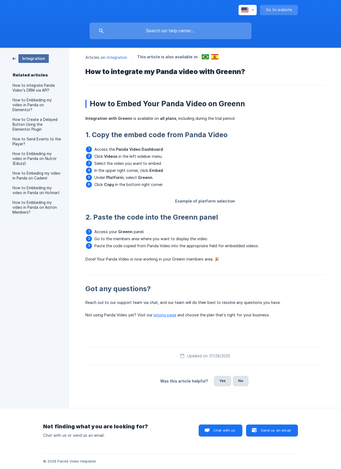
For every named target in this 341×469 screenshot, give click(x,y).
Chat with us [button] (224, 430)
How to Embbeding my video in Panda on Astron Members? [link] (34, 207)
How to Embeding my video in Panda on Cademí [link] (36, 175)
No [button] (240, 380)
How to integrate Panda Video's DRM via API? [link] (33, 87)
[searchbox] (170, 31)
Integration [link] (117, 57)
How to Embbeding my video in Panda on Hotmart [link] (36, 190)
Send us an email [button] (276, 430)
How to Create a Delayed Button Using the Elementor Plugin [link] (34, 124)
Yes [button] (222, 380)
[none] (248, 10)
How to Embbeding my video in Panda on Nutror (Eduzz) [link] (34, 159)
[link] (30, 58)
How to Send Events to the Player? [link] (36, 141)
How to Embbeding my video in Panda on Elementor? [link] (32, 105)
